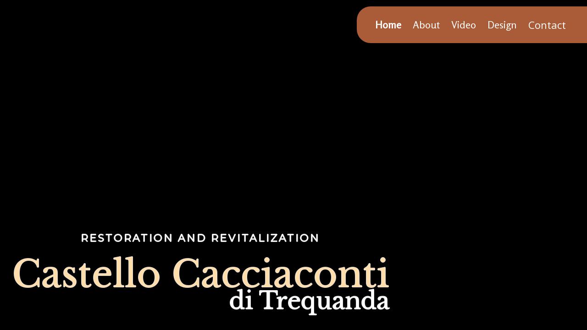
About (426, 25)
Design (502, 25)
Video (463, 25)
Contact (547, 25)
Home (388, 25)
